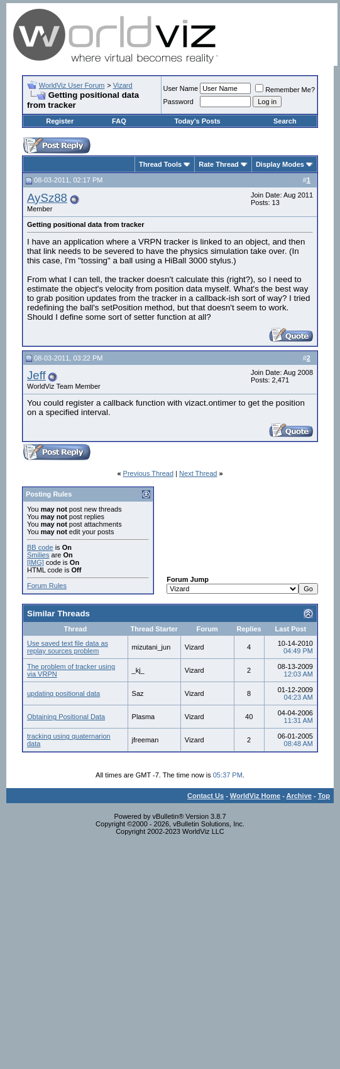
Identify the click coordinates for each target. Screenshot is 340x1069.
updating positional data (63, 693)
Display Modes (280, 164)
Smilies (38, 555)
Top (324, 795)
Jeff (36, 375)
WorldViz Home (255, 795)
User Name (181, 88)
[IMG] (35, 562)
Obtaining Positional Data (66, 716)
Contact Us (205, 795)
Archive (299, 795)
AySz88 (47, 197)
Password (178, 101)
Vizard (123, 85)
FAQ (119, 121)
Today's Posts (197, 121)
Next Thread (198, 473)
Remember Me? (285, 89)
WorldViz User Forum (72, 85)
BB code (40, 547)
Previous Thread (148, 473)
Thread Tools (160, 164)
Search (285, 121)
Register (60, 121)
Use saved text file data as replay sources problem (67, 647)
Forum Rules (47, 585)
